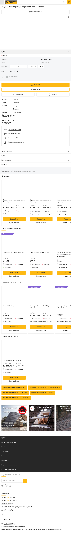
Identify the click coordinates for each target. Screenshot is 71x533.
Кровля (3, 438)
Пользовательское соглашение (34, 529)
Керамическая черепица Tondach (42, 392)
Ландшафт (5, 451)
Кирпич (3, 456)
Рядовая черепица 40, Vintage (13, 360)
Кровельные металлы (8, 442)
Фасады (4, 460)
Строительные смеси (8, 469)
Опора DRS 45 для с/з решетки (13, 252)
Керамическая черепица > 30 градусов (16, 397)
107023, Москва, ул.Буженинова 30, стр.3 (18, 507)
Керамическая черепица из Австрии (15, 392)
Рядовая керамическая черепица (14, 387)
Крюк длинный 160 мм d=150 (39, 252)
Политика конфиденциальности (12, 529)
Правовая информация (54, 529)
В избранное (9, 211)
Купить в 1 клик (35, 89)
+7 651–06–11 (9, 501)
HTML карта (5, 519)
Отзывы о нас (6, 515)
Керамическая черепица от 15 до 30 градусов (45, 387)
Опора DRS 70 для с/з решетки (13, 306)
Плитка (3, 447)
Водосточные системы (9, 465)
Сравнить (20, 211)
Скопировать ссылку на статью (24, 171)
